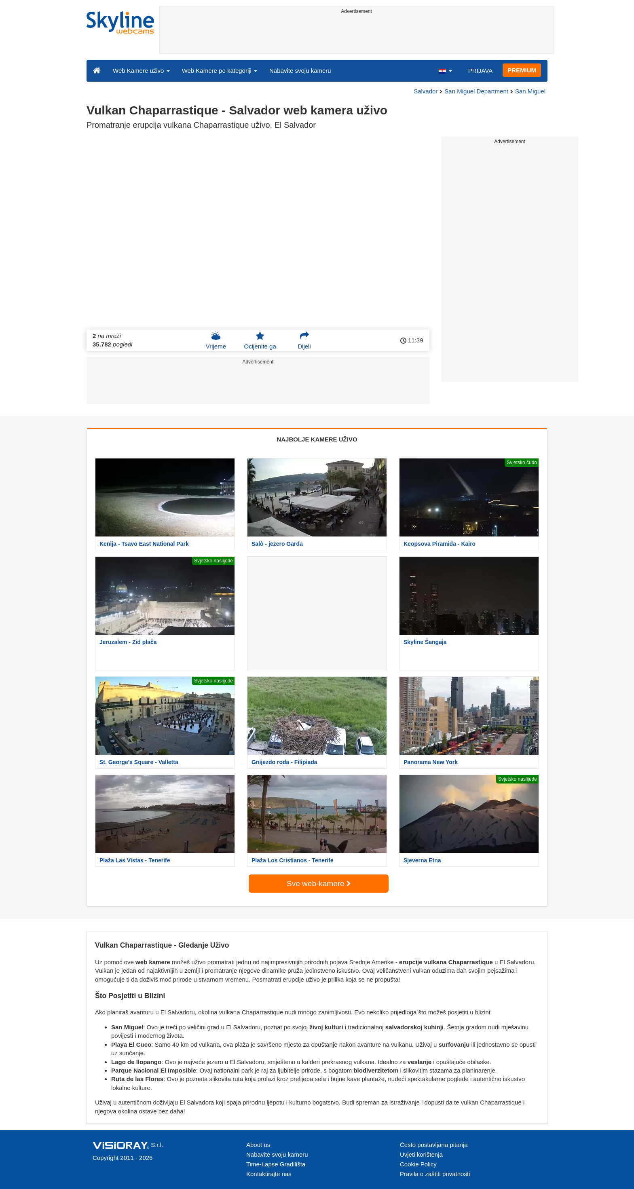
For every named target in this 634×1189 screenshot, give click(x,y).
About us (258, 1144)
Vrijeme (216, 340)
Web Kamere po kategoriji (219, 70)
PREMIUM (521, 70)
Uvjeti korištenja (421, 1154)
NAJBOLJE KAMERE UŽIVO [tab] (317, 439)
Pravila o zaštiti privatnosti (435, 1173)
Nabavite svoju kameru (300, 70)
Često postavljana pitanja (434, 1144)
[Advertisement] (356, 35)
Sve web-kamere (319, 883)
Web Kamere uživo (141, 70)
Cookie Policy (418, 1164)
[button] (445, 70)
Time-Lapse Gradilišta (275, 1164)
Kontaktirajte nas (269, 1173)
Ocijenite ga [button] (260, 340)
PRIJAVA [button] (480, 70)
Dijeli (304, 340)
